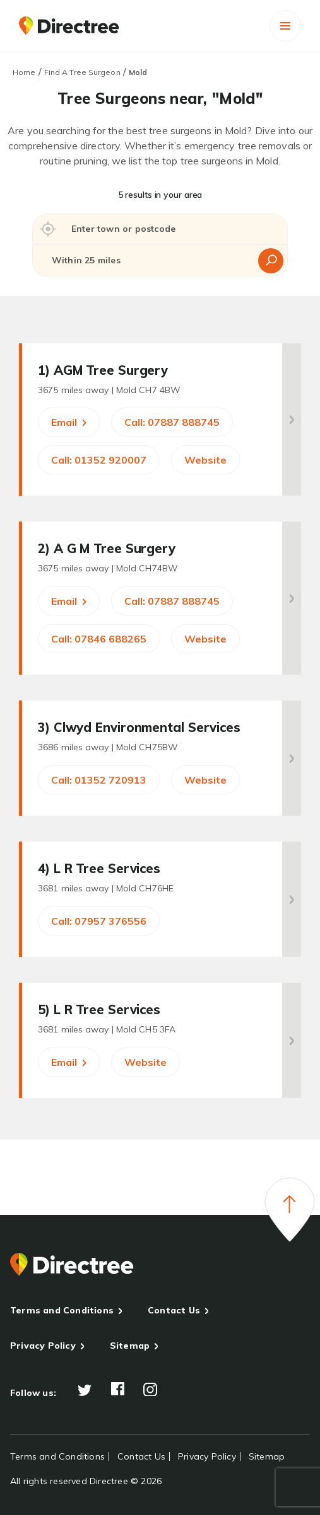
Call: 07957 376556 (98, 921)
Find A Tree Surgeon (82, 72)
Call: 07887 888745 (172, 422)
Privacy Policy (43, 1345)
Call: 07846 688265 (98, 638)
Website (205, 460)
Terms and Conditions (62, 1310)
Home (24, 72)
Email (68, 422)
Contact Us (174, 1310)
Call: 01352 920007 (98, 460)
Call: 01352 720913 (98, 780)
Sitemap (130, 1345)
